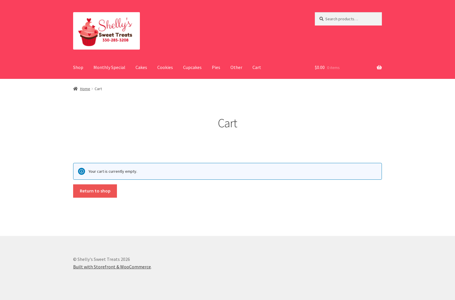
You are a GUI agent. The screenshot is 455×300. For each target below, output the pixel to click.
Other (236, 67)
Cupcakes (192, 67)
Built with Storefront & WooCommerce (112, 267)
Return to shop (95, 191)
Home (85, 88)
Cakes (141, 67)
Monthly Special (109, 67)
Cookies (165, 67)
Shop (78, 67)
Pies (216, 67)
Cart (256, 67)
